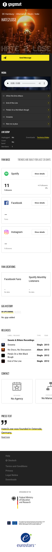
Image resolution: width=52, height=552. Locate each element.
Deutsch (12, 460)
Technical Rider (43, 137)
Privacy (9, 470)
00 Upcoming (7, 312)
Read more (5, 437)
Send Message (25, 58)
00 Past (17, 312)
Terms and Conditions (16, 466)
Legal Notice (12, 475)
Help (8, 456)
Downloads (11, 479)
